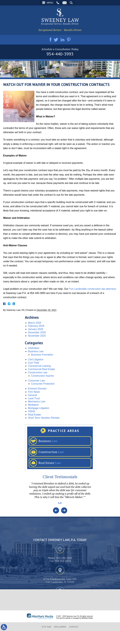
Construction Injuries (42, 375)
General (32, 395)
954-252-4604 (63, 583)
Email (64, 2)
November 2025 (37, 335)
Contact (74, 626)
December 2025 (37, 332)
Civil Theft (33, 362)
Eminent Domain (37, 388)
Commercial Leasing (39, 366)
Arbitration (33, 348)
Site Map (46, 626)
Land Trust (34, 398)
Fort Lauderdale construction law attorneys (92, 289)
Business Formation (42, 354)
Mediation (33, 404)
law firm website (65, 618)
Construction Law (37, 372)
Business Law (35, 351)
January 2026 (35, 329)
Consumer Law (36, 380)
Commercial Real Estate (41, 369)
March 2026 (34, 322)
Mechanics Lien (36, 401)
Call (58, 2)
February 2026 (36, 326)
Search (71, 2)
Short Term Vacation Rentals (44, 417)
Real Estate (34, 414)
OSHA (31, 411)
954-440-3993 (60, 54)
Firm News (34, 392)
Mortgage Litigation (38, 408)
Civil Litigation (35, 359)
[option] (60, 494)
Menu (50, 2)
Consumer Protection (43, 383)
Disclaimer (60, 626)
